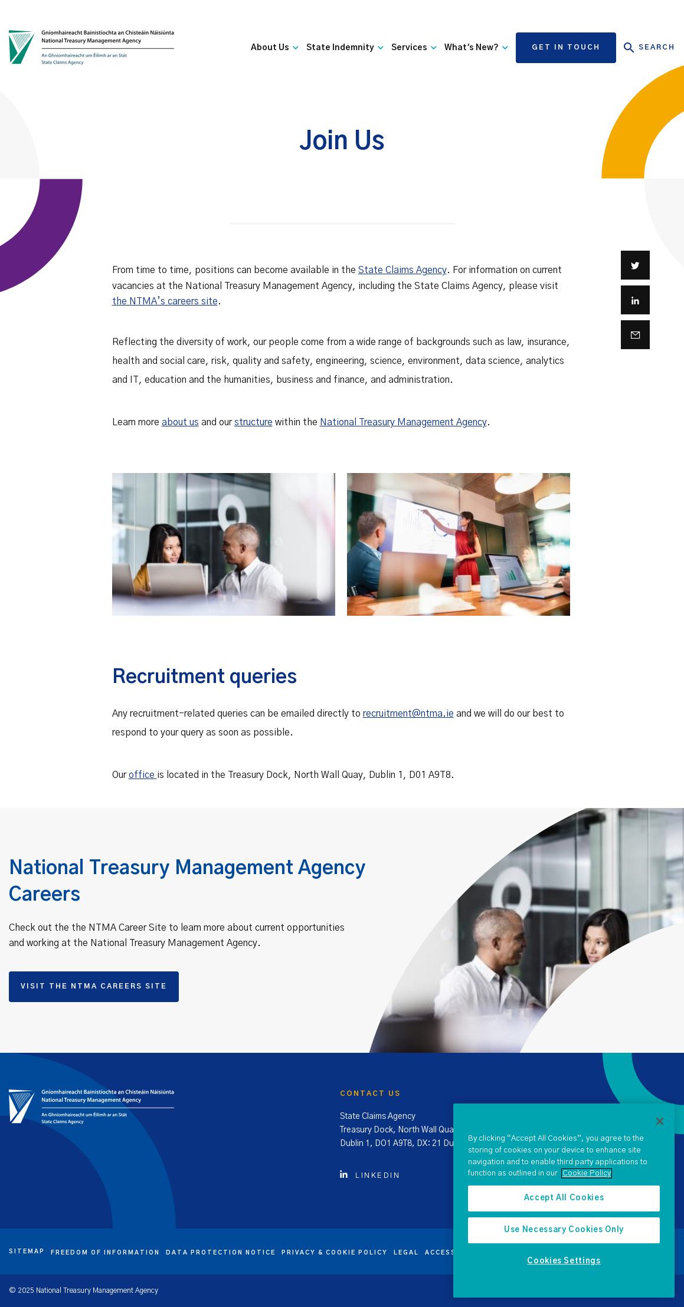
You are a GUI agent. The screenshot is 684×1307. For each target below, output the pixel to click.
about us (180, 422)
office (143, 775)
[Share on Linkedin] (635, 299)
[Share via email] (635, 334)
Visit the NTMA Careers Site (94, 986)
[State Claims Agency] (91, 47)
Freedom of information (105, 1253)
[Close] (660, 1121)
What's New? (476, 48)
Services (414, 48)
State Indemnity (345, 48)
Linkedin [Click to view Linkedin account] (370, 1176)
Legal (406, 1253)
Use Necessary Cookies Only (564, 1230)
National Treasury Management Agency (403, 422)
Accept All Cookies (564, 1198)
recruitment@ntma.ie (408, 713)
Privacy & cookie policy (335, 1253)
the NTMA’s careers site (165, 301)
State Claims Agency (402, 270)
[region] (564, 1201)
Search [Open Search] (649, 47)
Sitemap (27, 1252)
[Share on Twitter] (635, 265)
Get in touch (566, 47)
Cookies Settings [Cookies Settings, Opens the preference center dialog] (564, 1261)
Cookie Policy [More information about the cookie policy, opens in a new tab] (586, 1173)
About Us (275, 48)
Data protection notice (221, 1253)
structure (253, 422)
